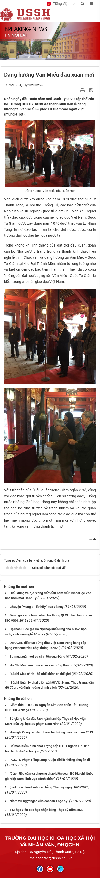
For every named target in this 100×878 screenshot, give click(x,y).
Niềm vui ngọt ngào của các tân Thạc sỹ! (39, 801)
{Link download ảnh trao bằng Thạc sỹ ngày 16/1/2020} (49, 787)
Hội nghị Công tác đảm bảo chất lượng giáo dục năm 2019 (51, 732)
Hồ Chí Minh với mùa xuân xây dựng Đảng (40, 665)
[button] (58, 3)
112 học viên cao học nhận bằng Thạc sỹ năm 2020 (46, 810)
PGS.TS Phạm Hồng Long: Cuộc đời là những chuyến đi (50, 760)
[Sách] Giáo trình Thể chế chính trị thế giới (40, 674)
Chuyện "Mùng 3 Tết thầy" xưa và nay (37, 607)
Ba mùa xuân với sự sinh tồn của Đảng (37, 656)
